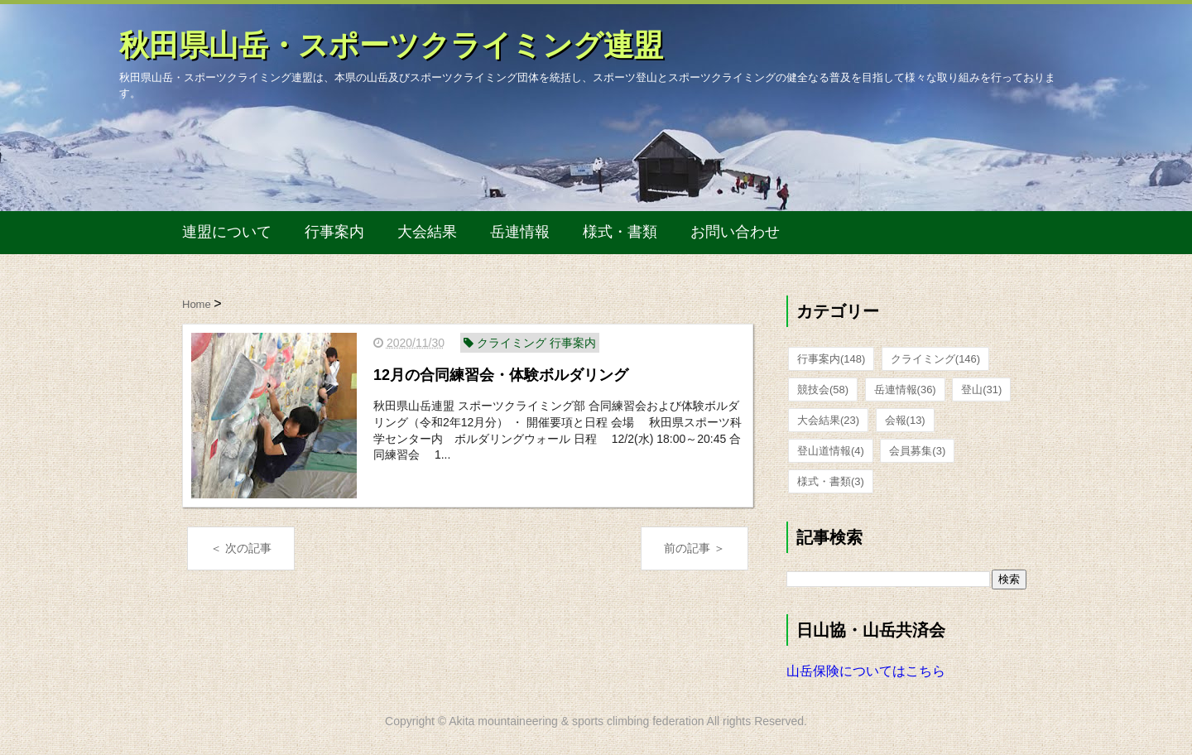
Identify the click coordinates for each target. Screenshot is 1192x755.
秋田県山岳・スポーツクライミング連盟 (391, 45)
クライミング (935, 359)
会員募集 (917, 451)
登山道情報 (830, 451)
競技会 (822, 389)
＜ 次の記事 (241, 548)
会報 (905, 420)
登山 (981, 389)
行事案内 (334, 232)
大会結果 (427, 232)
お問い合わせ (735, 232)
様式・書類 (620, 232)
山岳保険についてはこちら (865, 671)
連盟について (227, 232)
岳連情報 (520, 232)
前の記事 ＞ (694, 548)
